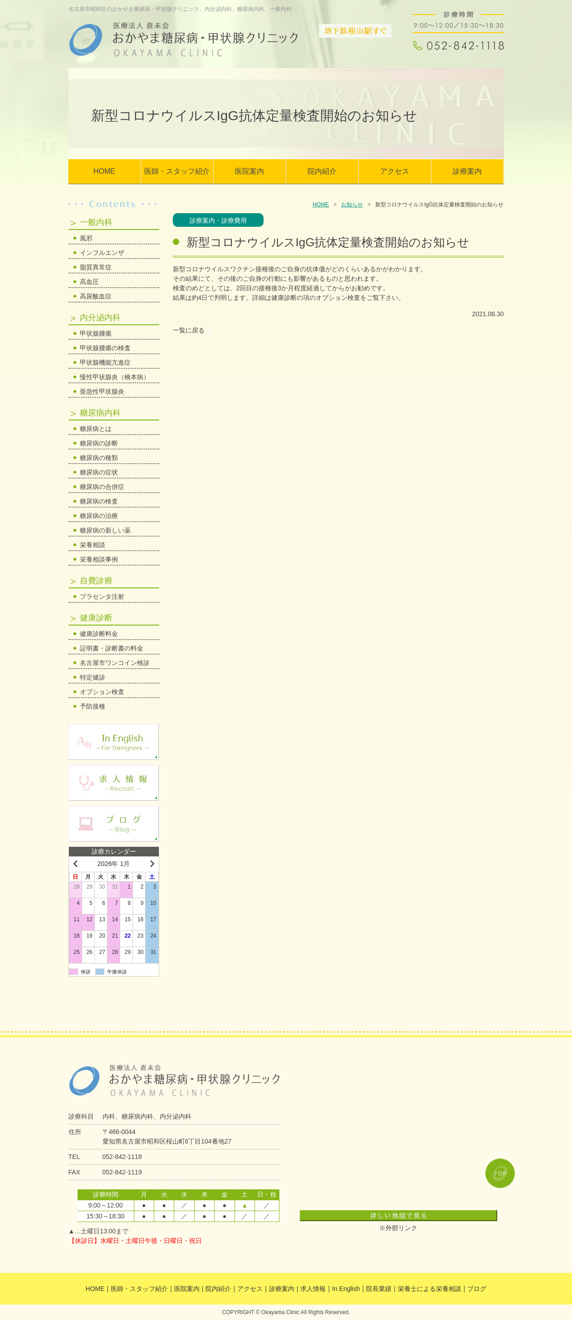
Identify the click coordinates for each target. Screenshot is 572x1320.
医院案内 (249, 171)
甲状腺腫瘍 (96, 333)
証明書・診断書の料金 (111, 648)
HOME (104, 171)
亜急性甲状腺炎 (102, 391)
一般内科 (96, 222)
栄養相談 (92, 544)
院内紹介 (322, 171)
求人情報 (313, 1288)
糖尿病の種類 (99, 457)
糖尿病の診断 (99, 443)
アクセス (394, 171)
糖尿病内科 (100, 412)
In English (346, 1288)
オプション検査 (102, 691)
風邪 (86, 238)
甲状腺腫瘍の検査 (105, 348)
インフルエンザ (102, 252)
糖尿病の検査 (99, 501)
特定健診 (92, 677)
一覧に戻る (189, 330)
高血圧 (89, 281)
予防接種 (92, 706)
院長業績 (378, 1288)
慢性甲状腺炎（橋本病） (115, 377)
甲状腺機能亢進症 (105, 362)
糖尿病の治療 (99, 515)
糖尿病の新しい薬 (105, 530)
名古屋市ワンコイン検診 (115, 662)
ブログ (476, 1288)
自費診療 (96, 580)
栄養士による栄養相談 (429, 1288)
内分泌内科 (100, 317)
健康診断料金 (99, 633)
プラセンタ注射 (102, 596)
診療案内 (467, 171)
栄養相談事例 (99, 559)
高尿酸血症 (96, 296)
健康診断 (96, 617)
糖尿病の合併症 (102, 486)
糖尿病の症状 (99, 472)
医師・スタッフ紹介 (177, 171)
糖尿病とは (96, 428)
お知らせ (352, 204)
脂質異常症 (96, 267)
